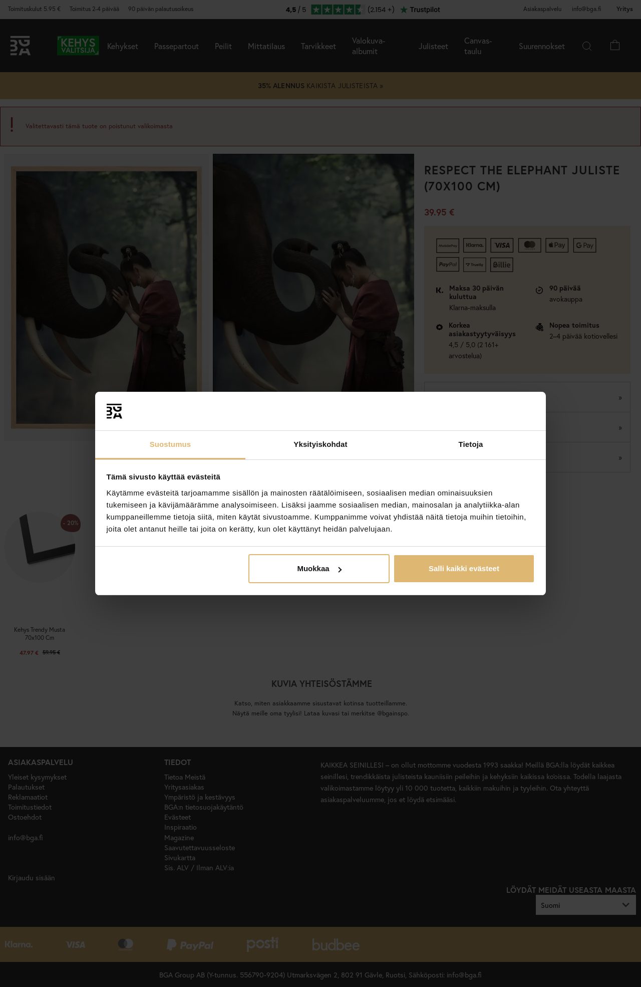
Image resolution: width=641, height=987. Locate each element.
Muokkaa (319, 568)
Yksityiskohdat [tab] (320, 444)
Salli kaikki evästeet (464, 568)
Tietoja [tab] (471, 444)
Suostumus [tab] (170, 444)
